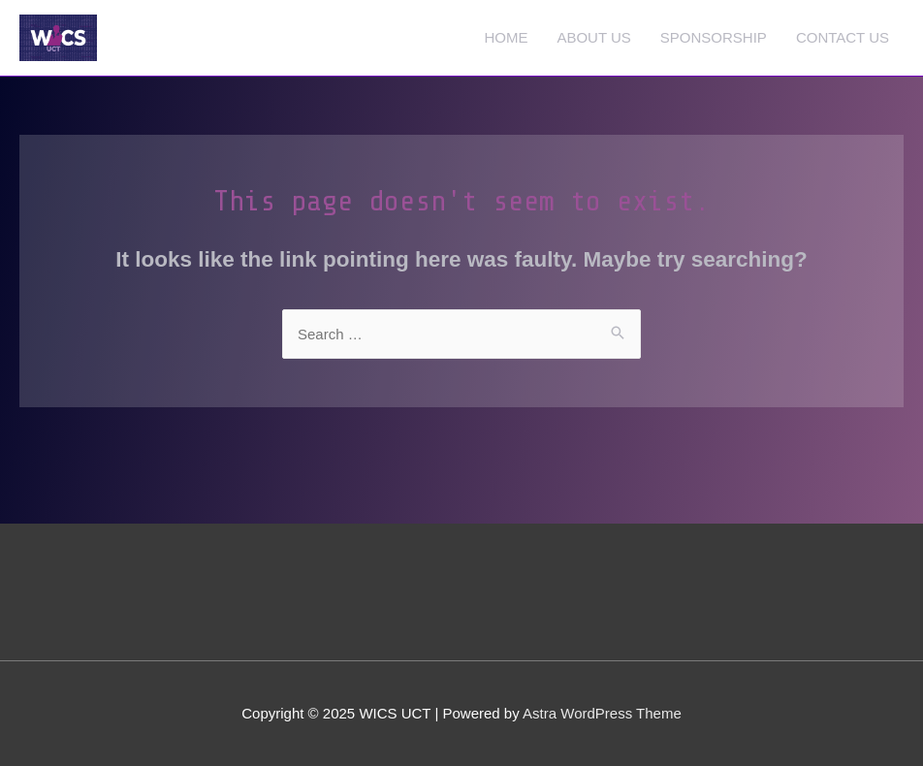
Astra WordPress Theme (602, 713)
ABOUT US (593, 37)
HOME (505, 37)
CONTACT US (842, 37)
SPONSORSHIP (713, 37)
